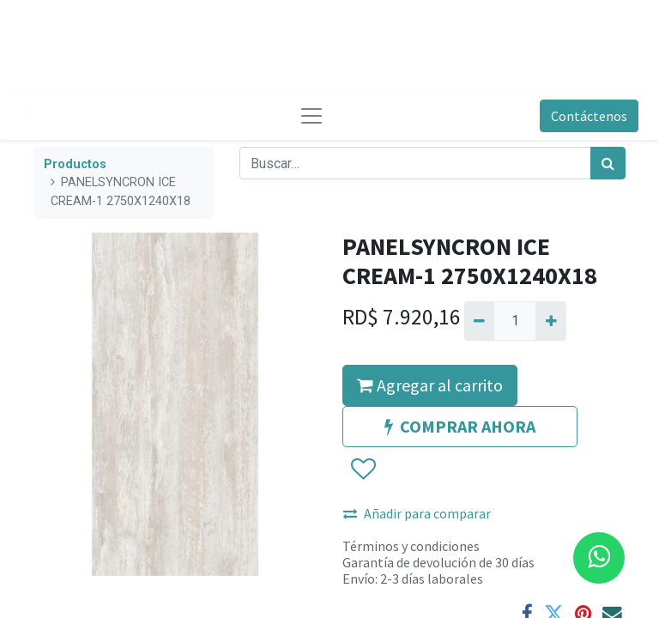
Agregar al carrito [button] (430, 385)
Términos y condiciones (411, 545)
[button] (362, 469)
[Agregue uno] (550, 321)
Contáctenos (589, 115)
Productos (75, 164)
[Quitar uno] (479, 321)
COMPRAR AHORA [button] (459, 426)
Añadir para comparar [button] (417, 513)
